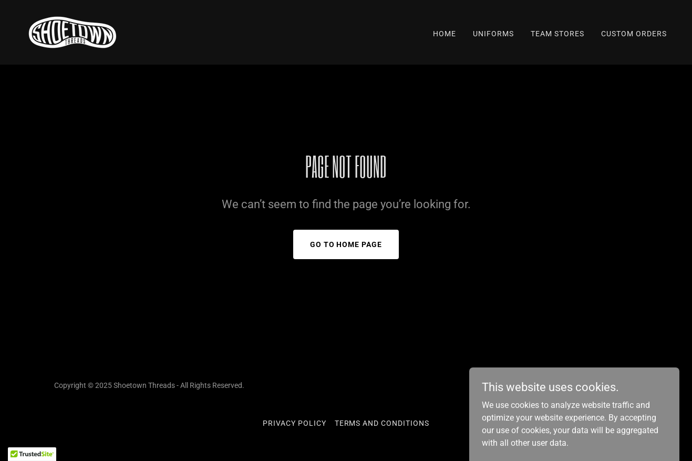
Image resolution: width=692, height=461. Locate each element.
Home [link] (444, 33)
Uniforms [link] (493, 33)
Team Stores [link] (557, 33)
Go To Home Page (346, 244)
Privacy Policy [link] (294, 423)
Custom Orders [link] (634, 33)
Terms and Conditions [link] (382, 423)
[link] (72, 32)
